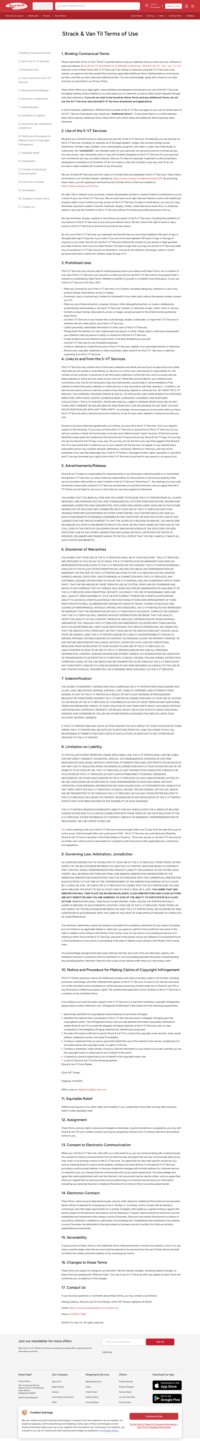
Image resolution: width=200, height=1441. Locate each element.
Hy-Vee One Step (127, 1397)
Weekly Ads (33, 16)
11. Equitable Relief (28, 153)
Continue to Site (154, 1416)
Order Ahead (136, 16)
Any (63, 830)
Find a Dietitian (92, 1402)
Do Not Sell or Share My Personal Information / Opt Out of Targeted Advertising (154, 1426)
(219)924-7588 (77, 1314)
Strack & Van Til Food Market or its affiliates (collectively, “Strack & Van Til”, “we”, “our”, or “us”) (131, 66)
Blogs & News (58, 1387)
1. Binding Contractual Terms (34, 53)
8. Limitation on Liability (31, 115)
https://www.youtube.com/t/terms (80, 186)
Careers (55, 1392)
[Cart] (192, 6)
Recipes (46, 16)
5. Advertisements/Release (33, 90)
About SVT (57, 1382)
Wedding (190, 16)
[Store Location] (154, 6)
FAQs (54, 1402)
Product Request (126, 1387)
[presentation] (123, 1360)
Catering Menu (175, 16)
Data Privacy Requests (28, 1398)
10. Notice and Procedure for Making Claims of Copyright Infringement (34, 140)
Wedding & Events (94, 1382)
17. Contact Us (26, 207)
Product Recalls (126, 1382)
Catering (150, 16)
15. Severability (26, 190)
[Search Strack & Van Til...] (99, 6)
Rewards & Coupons (15, 16)
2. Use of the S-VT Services (33, 61)
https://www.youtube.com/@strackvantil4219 (137, 178)
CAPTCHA (107, 1352)
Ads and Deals (125, 1392)
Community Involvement (63, 1397)
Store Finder (60, 16)
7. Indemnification (28, 107)
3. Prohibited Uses (28, 70)
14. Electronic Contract (31, 182)
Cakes (161, 16)
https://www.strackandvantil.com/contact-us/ (94, 1308)
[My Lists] (186, 6)
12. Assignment (26, 161)
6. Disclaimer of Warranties (33, 99)
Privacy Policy (125, 1402)
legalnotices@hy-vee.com (92, 1090)
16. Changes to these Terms (33, 198)
